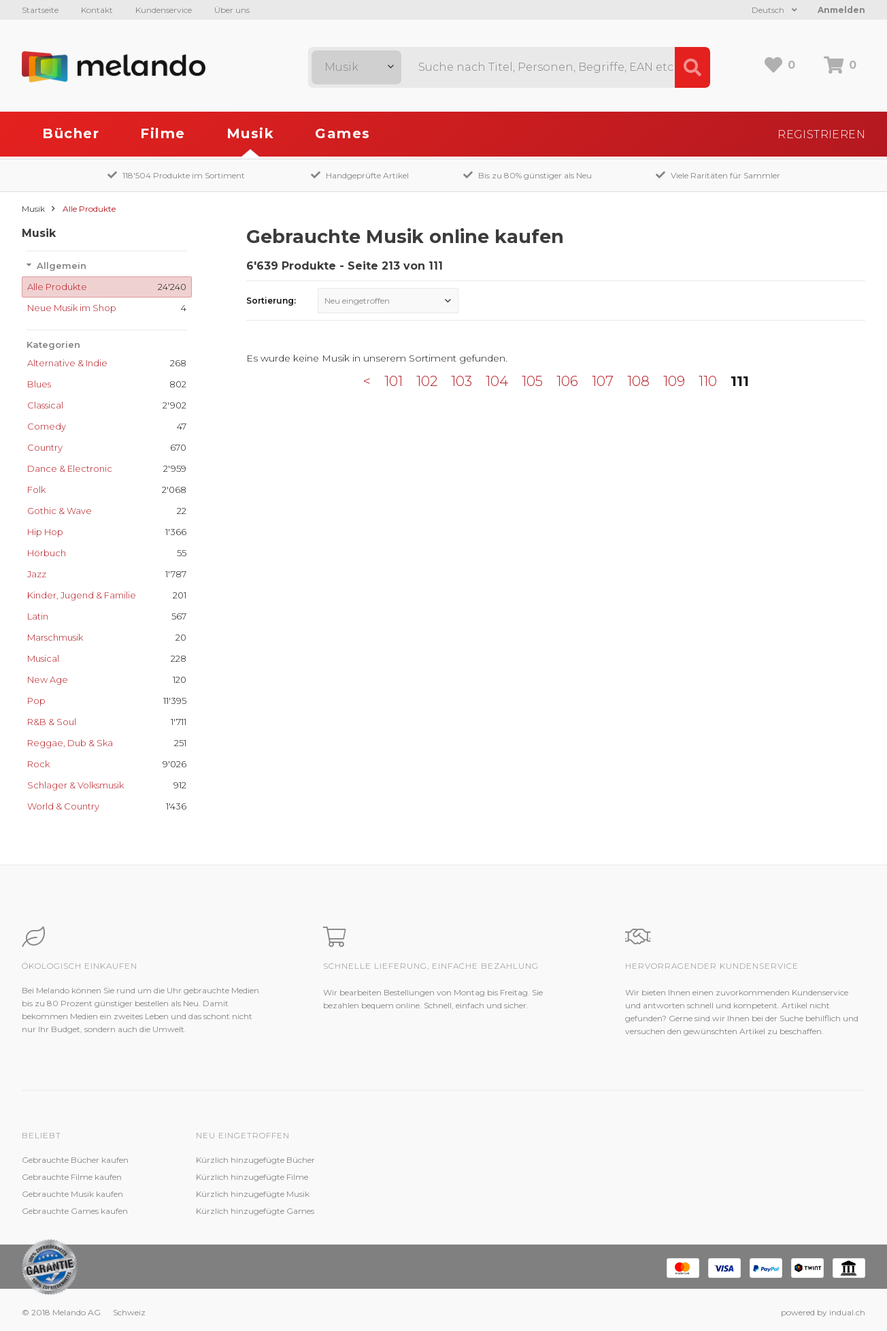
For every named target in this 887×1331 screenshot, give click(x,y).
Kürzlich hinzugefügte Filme (252, 1177)
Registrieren (821, 134)
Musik (251, 133)
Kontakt (97, 10)
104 (497, 381)
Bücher (70, 133)
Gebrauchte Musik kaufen (72, 1194)
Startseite (40, 10)
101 (393, 381)
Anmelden (841, 10)
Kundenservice (163, 10)
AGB (553, 1194)
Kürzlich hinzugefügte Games (255, 1211)
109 (674, 381)
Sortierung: (271, 300)
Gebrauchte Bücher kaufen (75, 1160)
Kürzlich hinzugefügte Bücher (255, 1160)
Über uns (232, 10)
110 (708, 381)
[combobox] (356, 67)
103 (461, 381)
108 (638, 381)
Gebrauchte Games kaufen (75, 1211)
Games (343, 133)
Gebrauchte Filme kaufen (72, 1177)
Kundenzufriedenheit (411, 1194)
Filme (163, 133)
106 (567, 381)
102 (426, 381)
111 (740, 381)
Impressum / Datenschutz (595, 1211)
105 (532, 381)
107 (603, 381)
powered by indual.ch (823, 1312)
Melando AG (568, 1160)
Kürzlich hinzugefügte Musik (252, 1194)
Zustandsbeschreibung (415, 1177)
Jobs (553, 1177)
